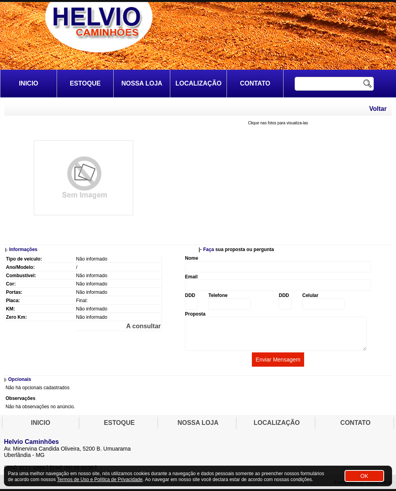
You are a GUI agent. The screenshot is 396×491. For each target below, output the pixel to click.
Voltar (377, 108)
